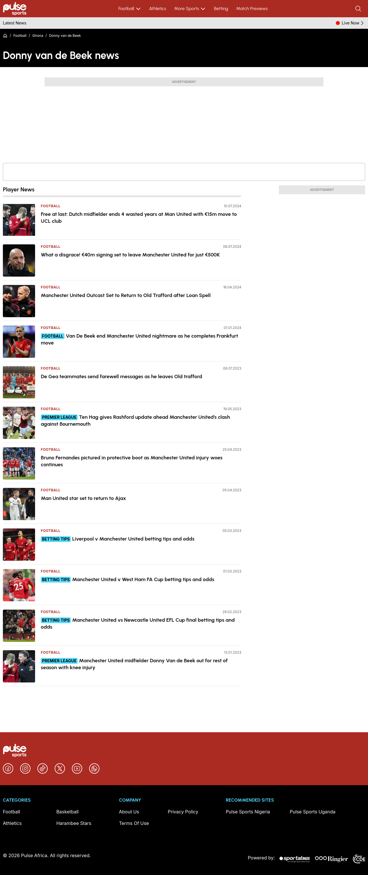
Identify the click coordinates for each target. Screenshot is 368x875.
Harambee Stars (73, 823)
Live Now (353, 23)
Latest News (14, 22)
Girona (37, 35)
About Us (129, 812)
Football (129, 9)
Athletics (157, 8)
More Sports (190, 9)
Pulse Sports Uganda (313, 812)
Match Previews (252, 8)
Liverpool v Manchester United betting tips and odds (133, 539)
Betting (221, 8)
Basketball (67, 812)
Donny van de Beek (65, 35)
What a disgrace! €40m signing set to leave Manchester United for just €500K (130, 255)
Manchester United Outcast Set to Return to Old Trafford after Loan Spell (126, 295)
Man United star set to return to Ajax (83, 498)
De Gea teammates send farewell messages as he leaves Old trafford (121, 376)
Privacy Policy (183, 812)
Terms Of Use (134, 823)
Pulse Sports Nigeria (248, 812)
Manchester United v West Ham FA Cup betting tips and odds (143, 579)
